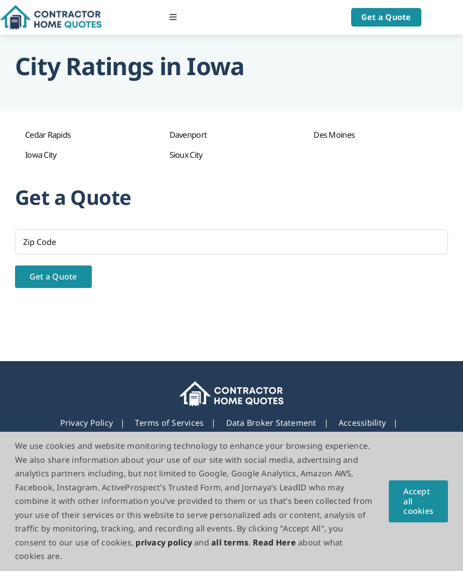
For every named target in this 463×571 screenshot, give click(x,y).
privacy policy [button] (163, 542)
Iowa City (41, 154)
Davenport (188, 134)
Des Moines (334, 134)
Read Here (274, 542)
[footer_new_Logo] (231, 385)
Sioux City (186, 154)
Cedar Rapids (48, 134)
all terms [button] (229, 542)
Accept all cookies (418, 501)
